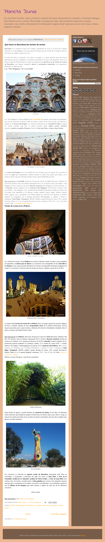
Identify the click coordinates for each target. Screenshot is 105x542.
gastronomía (77, 188)
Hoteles (90, 134)
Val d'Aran (86, 181)
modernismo (77, 190)
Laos (90, 142)
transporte (94, 197)
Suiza (74, 175)
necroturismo (88, 192)
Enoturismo (85, 120)
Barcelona (46, 505)
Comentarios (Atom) (20, 519)
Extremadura (79, 128)
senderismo (81, 197)
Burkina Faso (84, 110)
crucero (89, 186)
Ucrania (96, 179)
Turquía (78, 179)
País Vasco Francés (95, 160)
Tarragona (83, 177)
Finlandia (88, 128)
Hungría (98, 134)
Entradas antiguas (59, 514)
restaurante (77, 195)
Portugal (83, 166)
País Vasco (82, 160)
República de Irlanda (78, 170)
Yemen (94, 183)
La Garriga (96, 140)
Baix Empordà (90, 105)
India (92, 136)
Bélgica (94, 110)
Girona (86, 132)
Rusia (87, 170)
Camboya (75, 111)
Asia (85, 103)
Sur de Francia (84, 175)
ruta (99, 195)
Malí (96, 143)
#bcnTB (12, 505)
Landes (83, 142)
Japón (81, 140)
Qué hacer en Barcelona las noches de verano (25, 45)
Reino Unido (82, 168)
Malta (90, 143)
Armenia (82, 101)
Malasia (82, 143)
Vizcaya (84, 183)
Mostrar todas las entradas (54, 39)
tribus (74, 199)
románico (90, 195)
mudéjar (93, 190)
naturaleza (77, 192)
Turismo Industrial (95, 177)
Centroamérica (77, 116)
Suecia (96, 174)
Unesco (75, 181)
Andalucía (86, 99)
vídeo (80, 199)
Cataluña (60, 505)
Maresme (75, 146)
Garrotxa (95, 130)
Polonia (75, 166)
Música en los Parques (27, 499)
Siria (99, 171)
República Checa (94, 168)
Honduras (82, 134)
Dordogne (87, 118)
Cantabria (82, 111)
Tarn (92, 175)
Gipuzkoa (76, 132)
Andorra (96, 99)
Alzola (95, 97)
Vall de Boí (95, 181)
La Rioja (75, 142)
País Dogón (85, 158)
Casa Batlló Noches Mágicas (23, 203)
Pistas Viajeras (90, 164)
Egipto (95, 118)
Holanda (75, 134)
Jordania (89, 140)
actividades (38, 505)
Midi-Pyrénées (85, 146)
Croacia (80, 118)
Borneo (75, 110)
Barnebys (78, 70)
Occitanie (87, 152)
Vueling (77, 75)
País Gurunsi (93, 158)
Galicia (87, 130)
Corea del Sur (89, 116)
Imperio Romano (80, 136)
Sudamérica (87, 174)
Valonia (75, 183)
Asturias (94, 103)
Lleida (75, 143)
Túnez (87, 179)
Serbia (93, 171)
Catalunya (53, 505)
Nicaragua (75, 150)
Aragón (75, 101)
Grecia (96, 132)
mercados (93, 188)
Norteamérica (86, 150)
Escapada (97, 120)
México (86, 148)
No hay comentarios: (35, 502)
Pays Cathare (87, 156)
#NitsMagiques (20, 505)
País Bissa (96, 156)
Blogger (82, 535)
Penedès (86, 162)
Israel (96, 138)
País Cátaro (76, 158)
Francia (75, 130)
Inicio (28, 514)
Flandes (95, 128)
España (7, 508)
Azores (74, 105)
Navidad (94, 148)
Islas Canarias (86, 138)
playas (96, 193)
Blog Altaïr (78, 73)
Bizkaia (95, 107)
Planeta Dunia (20, 12)
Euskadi (98, 126)
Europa (84, 125)
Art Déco (92, 101)
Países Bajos (78, 162)
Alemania (86, 97)
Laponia (96, 142)
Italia (74, 140)
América (75, 99)
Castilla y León (93, 112)
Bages (81, 105)
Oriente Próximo (87, 154)
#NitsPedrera (30, 505)
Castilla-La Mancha (78, 114)
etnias (96, 186)
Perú (92, 162)
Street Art (78, 173)
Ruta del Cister (84, 171)
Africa (75, 97)
